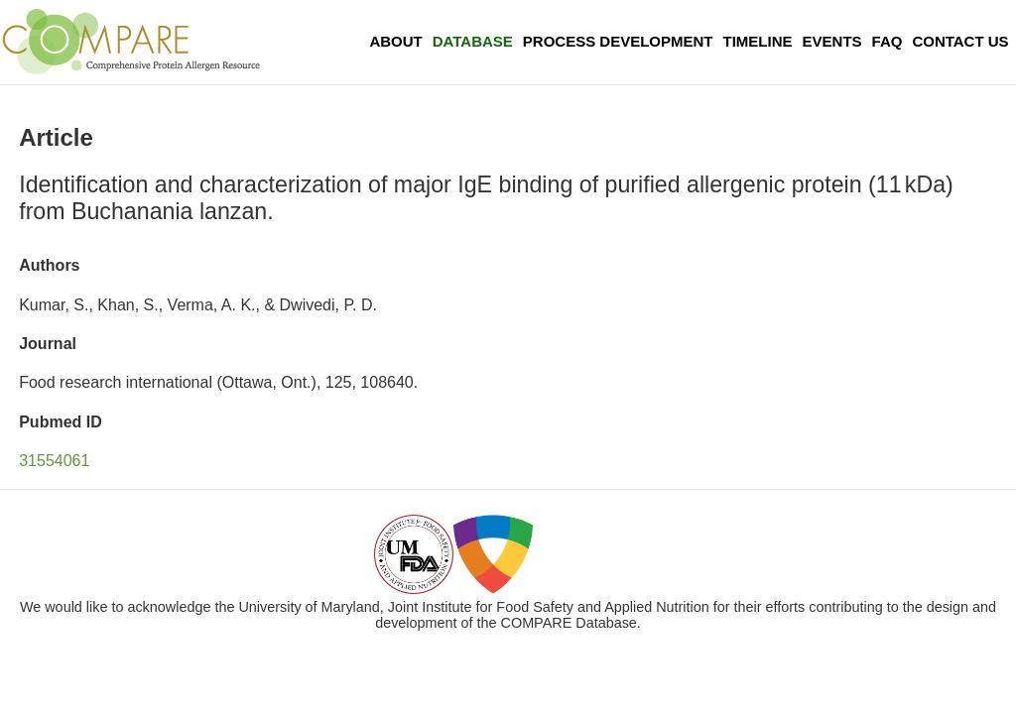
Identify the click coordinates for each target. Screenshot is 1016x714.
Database (473, 41)
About (395, 41)
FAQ (887, 41)
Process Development (618, 41)
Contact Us (960, 41)
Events (832, 41)
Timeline (758, 41)
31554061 (54, 460)
